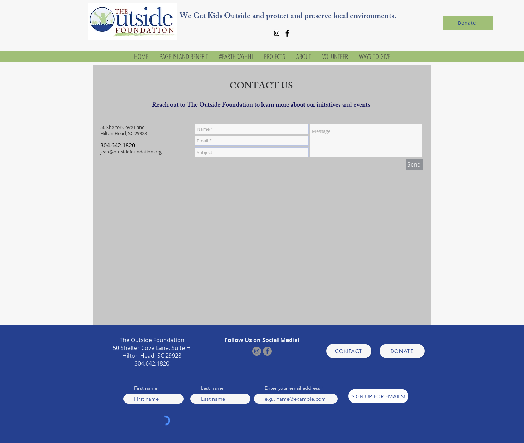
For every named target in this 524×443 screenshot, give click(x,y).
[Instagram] (276, 33)
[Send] (414, 164)
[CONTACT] (348, 351)
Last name (212, 387)
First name (146, 387)
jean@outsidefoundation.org (131, 151)
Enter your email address (292, 387)
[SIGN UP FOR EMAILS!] (378, 396)
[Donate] (468, 23)
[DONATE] (402, 351)
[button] (304, 56)
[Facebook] (287, 33)
